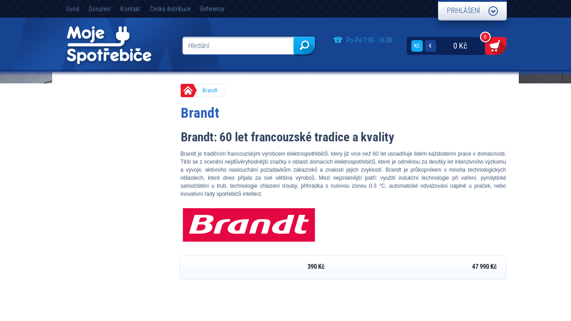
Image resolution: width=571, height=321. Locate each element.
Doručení (100, 8)
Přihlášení (463, 11)
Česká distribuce (170, 8)
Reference (212, 8)
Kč (417, 45)
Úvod (72, 8)
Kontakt (130, 8)
